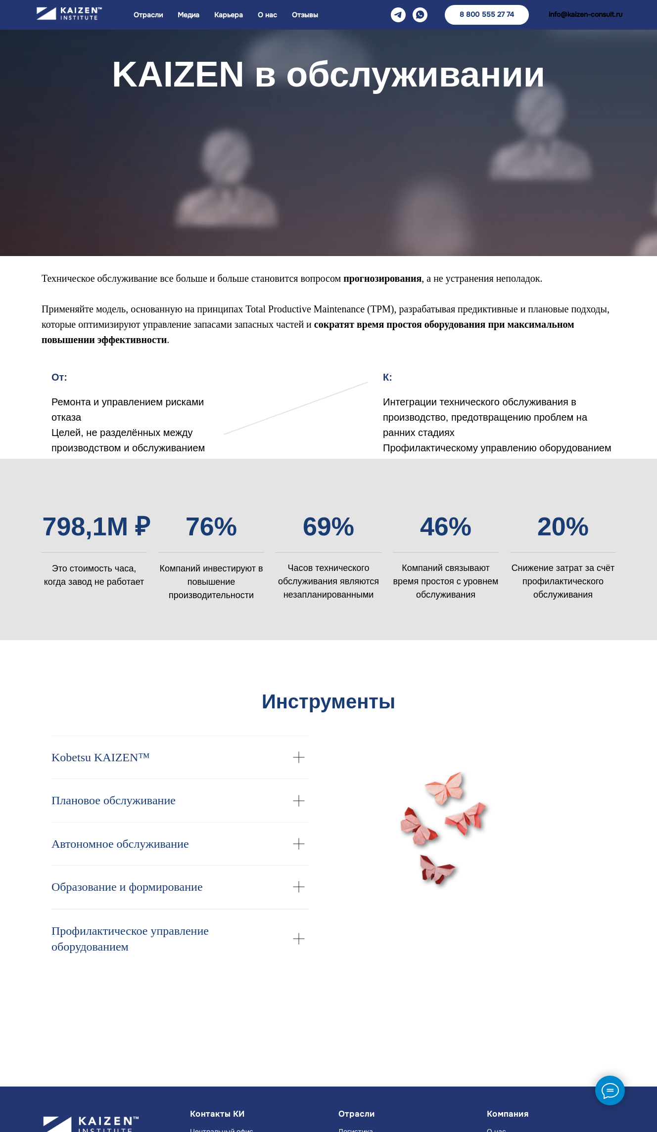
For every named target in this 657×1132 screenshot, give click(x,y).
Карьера (228, 14)
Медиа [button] (188, 14)
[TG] (398, 14)
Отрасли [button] (148, 14)
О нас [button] (267, 14)
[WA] (420, 14)
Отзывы (305, 14)
